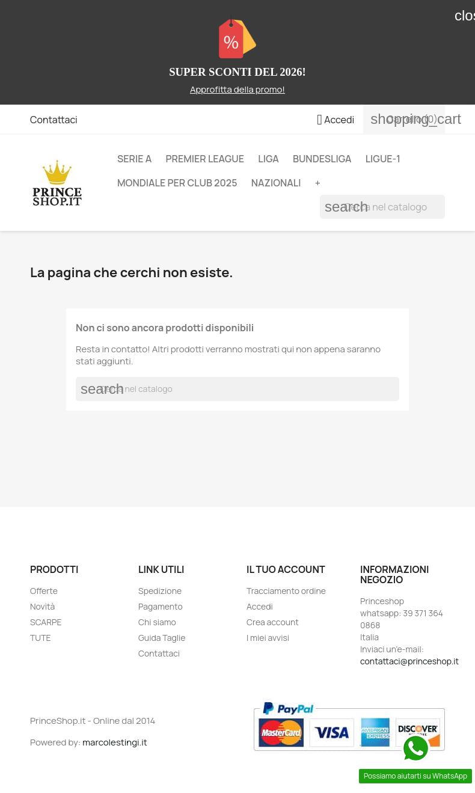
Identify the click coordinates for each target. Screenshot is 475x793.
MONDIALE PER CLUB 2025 (177, 182)
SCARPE (46, 622)
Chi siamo (157, 622)
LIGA (268, 158)
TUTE (40, 637)
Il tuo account (286, 569)
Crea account (273, 622)
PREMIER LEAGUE (204, 158)
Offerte (44, 590)
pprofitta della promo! (240, 89)
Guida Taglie (161, 637)
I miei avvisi (268, 637)
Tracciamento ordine (286, 590)
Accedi (260, 606)
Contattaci (54, 119)
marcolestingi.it (114, 742)
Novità (42, 606)
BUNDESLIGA (322, 158)
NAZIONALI (276, 182)
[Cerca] (382, 207)
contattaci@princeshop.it (409, 661)
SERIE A (134, 158)
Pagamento (160, 606)
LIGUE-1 (383, 158)
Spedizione (160, 590)
